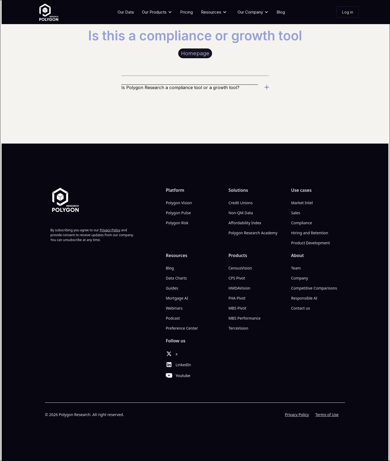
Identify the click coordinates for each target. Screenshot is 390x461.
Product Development (310, 242)
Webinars (174, 308)
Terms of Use (327, 414)
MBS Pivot (237, 308)
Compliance (301, 222)
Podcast (173, 318)
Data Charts (176, 278)
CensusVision (240, 268)
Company (299, 278)
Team (296, 268)
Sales (295, 212)
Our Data (126, 12)
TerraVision (238, 328)
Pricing (186, 12)
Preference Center (182, 328)
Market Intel (302, 202)
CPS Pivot (236, 278)
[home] (50, 12)
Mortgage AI (177, 298)
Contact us (300, 308)
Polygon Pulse (178, 212)
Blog (281, 12)
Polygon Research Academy (252, 232)
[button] (156, 12)
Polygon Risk (177, 222)
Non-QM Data (240, 212)
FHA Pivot (236, 298)
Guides (172, 288)
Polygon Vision (179, 202)
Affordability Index (244, 222)
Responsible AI (304, 298)
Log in (347, 12)
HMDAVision (239, 288)
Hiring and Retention (309, 232)
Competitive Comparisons (314, 288)
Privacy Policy (297, 414)
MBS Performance (244, 318)
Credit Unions (240, 202)
